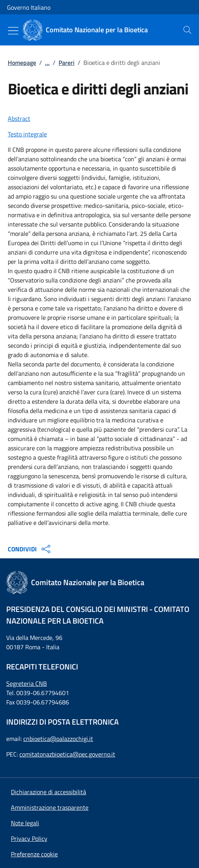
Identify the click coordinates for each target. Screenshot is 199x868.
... (47, 62)
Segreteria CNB (26, 683)
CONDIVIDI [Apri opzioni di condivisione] (30, 549)
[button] (34, 854)
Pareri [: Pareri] (66, 62)
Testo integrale (27, 134)
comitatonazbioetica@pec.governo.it (67, 754)
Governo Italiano (28, 7)
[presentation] (187, 30)
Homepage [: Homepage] (22, 62)
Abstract (19, 118)
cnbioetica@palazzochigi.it (58, 738)
